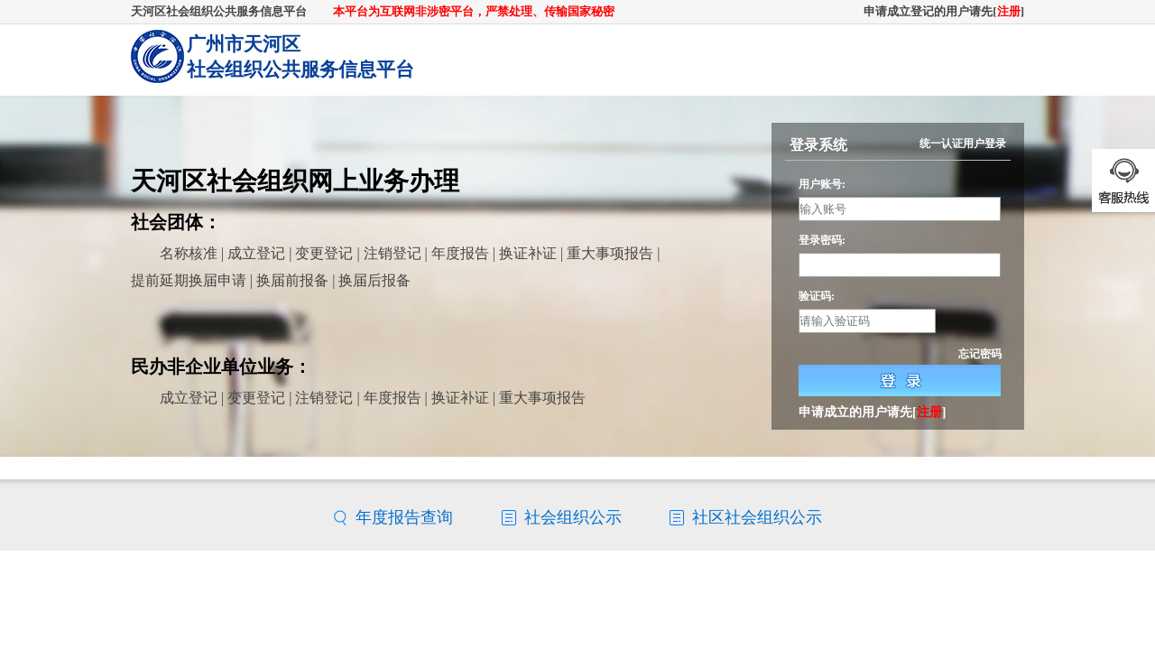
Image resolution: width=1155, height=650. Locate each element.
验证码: (817, 296)
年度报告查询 (404, 517)
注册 (1009, 11)
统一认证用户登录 (962, 143)
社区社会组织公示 (757, 517)
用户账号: (822, 184)
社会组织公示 (573, 517)
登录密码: (822, 240)
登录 (900, 380)
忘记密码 (980, 354)
